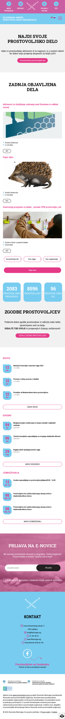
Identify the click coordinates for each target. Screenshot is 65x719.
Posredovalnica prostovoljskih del (32, 60)
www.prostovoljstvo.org (21, 695)
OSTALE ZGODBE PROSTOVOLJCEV (32, 335)
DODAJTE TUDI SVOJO (15, 328)
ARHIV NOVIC (32, 407)
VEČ (7, 151)
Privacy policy (46, 712)
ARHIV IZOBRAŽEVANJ (32, 521)
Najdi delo (32, 270)
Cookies (54, 712)
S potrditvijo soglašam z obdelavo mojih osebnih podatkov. (34, 580)
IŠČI (56, 5)
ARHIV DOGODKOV (32, 464)
